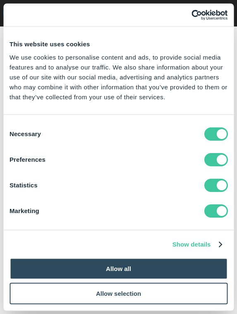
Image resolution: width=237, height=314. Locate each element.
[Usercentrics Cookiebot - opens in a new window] (191, 15)
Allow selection (118, 293)
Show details (191, 244)
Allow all (118, 268)
